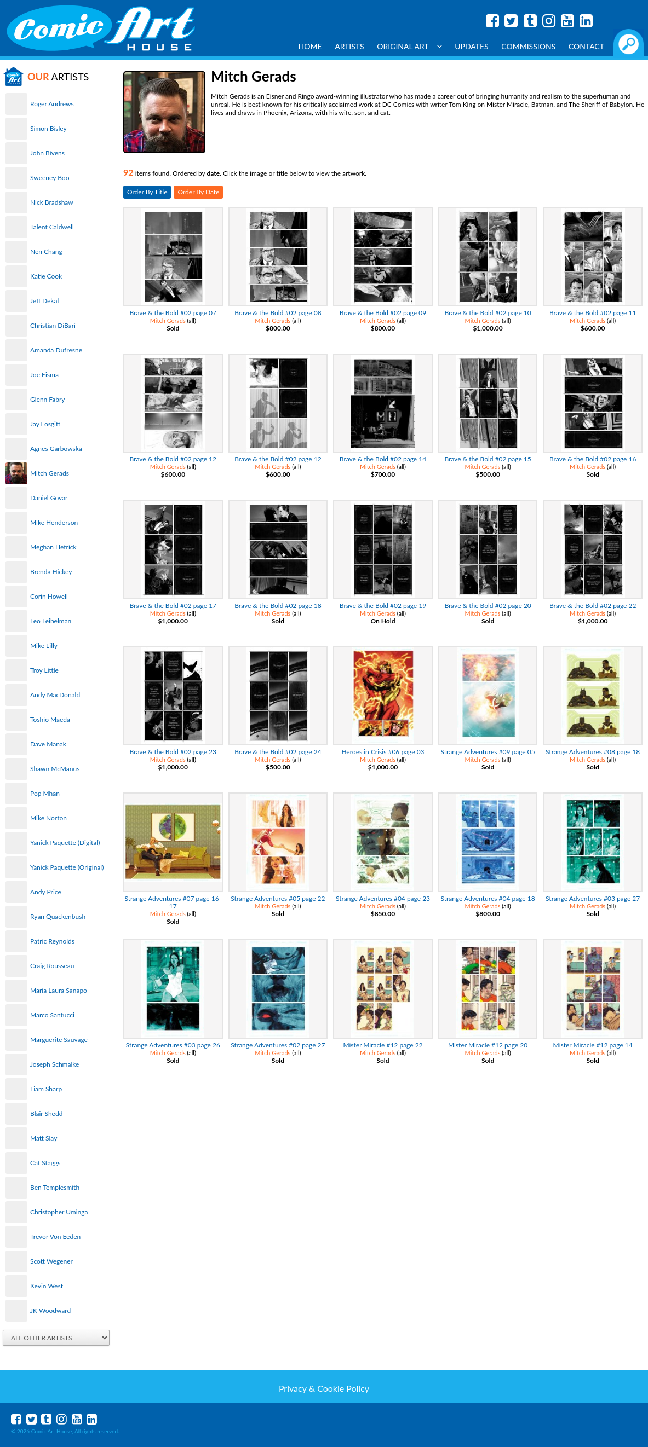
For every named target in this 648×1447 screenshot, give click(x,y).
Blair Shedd (46, 1113)
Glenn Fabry (47, 399)
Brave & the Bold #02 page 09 (383, 313)
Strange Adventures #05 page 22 (278, 898)
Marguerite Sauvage (59, 1039)
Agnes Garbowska (56, 448)
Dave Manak (48, 744)
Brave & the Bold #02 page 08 (277, 313)
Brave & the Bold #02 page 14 (383, 459)
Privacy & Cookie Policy (324, 1388)
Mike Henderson (54, 522)
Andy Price (45, 892)
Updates (472, 46)
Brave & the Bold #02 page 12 (173, 459)
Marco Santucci (52, 1015)
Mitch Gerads (49, 473)
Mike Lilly (44, 645)
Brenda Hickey (51, 572)
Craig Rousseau (52, 966)
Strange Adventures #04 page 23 (383, 898)
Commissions (528, 46)
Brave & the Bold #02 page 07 (173, 313)
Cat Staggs (45, 1163)
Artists (349, 46)
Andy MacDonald (55, 695)
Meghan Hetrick (53, 547)
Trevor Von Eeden (55, 1236)
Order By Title (147, 192)
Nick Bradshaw (51, 202)
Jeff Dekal (44, 301)
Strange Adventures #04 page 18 (488, 898)
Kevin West (46, 1286)
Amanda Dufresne (56, 350)
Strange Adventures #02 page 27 (278, 1045)
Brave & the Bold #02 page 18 (277, 605)
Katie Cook (46, 276)
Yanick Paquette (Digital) (65, 842)
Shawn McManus (54, 769)
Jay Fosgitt (45, 424)
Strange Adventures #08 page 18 (593, 752)
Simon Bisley (48, 128)
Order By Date (198, 192)
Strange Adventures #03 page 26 (173, 1045)
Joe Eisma (44, 375)
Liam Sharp (46, 1089)
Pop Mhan (45, 793)
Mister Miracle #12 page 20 (487, 1045)
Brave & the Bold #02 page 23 (173, 752)
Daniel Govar (48, 498)
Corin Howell (49, 596)
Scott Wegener (51, 1261)
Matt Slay (43, 1138)
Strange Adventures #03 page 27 (593, 898)
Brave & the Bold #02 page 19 (383, 605)
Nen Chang (46, 251)
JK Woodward (50, 1310)
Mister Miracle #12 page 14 (593, 1045)
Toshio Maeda (50, 719)
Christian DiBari (53, 325)
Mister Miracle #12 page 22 (382, 1045)
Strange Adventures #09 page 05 (488, 752)
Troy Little (44, 670)
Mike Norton (48, 818)
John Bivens (47, 153)
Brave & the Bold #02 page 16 (592, 459)
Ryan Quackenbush (57, 916)
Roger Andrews (52, 104)
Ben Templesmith (54, 1187)
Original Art (409, 46)
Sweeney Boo (49, 177)
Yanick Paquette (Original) (67, 867)
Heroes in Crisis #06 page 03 (382, 752)
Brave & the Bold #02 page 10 (487, 313)
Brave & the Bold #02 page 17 (173, 605)
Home (310, 46)
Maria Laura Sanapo (58, 990)
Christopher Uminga (59, 1212)
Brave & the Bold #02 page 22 (592, 605)
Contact (586, 46)
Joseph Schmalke (54, 1064)
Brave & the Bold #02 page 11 (592, 313)
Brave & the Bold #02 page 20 (487, 605)
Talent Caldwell (52, 227)
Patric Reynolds (52, 941)
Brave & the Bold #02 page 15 (487, 459)
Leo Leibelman (50, 621)
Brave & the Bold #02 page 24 (277, 752)
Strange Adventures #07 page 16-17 (172, 902)
